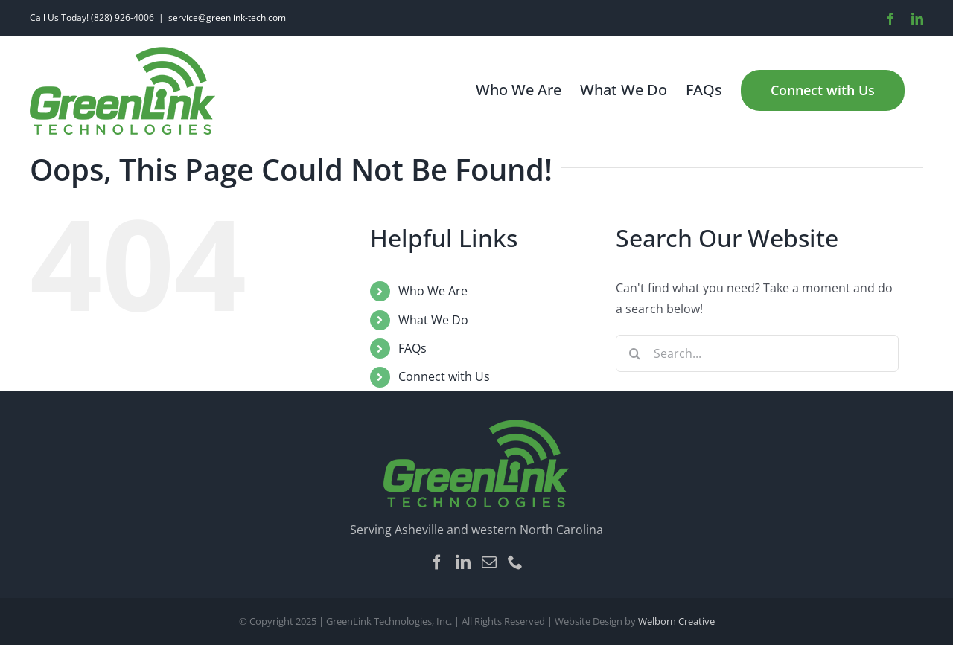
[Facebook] (437, 562)
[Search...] (757, 353)
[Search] (634, 353)
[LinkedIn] (463, 562)
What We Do (433, 320)
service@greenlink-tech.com (227, 17)
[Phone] (515, 562)
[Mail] (489, 562)
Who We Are (433, 291)
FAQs (412, 348)
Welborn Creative (676, 621)
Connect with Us (444, 376)
